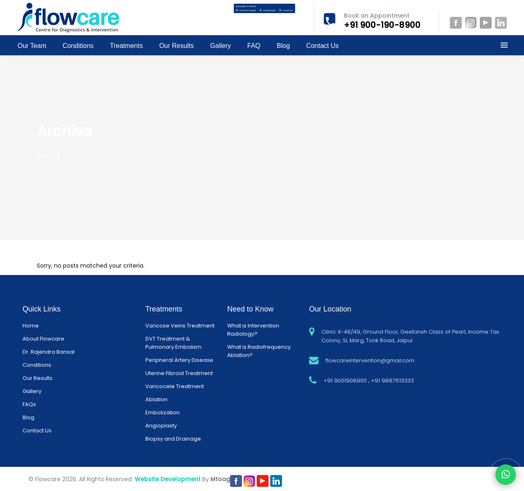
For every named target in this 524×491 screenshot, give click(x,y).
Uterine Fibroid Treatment (179, 373)
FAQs (29, 404)
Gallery (32, 391)
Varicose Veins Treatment (180, 326)
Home (45, 156)
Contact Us (37, 430)
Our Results (37, 378)
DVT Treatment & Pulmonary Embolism (173, 343)
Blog (28, 417)
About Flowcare (43, 339)
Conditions (37, 365)
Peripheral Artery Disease (179, 360)
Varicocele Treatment (174, 386)
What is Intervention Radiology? (253, 330)
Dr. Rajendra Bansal (49, 352)
